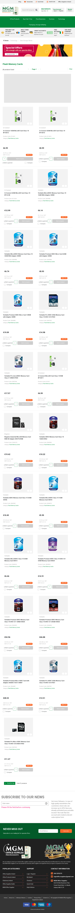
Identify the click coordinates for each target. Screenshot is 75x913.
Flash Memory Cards (13, 138)
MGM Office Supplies (8, 887)
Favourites (28, 1)
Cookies (30, 897)
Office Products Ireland (9, 877)
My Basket (30, 877)
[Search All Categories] (30, 10)
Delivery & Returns (20, 897)
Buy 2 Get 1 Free (27, 19)
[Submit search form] (36, 10)
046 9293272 (45, 9)
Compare (29, 163)
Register (61, 10)
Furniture (51, 19)
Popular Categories (11, 869)
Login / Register (31, 874)
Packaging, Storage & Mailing (37, 24)
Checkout (29, 880)
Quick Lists (51, 1)
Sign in (55, 10)
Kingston (7, 434)
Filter (70, 69)
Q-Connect (6, 128)
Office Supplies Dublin (9, 884)
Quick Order (30, 884)
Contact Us (46, 897)
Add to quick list (7, 163)
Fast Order (40, 1)
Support (30, 869)
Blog (20, 1)
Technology (61, 19)
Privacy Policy (37, 897)
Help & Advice (30, 887)
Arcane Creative (40, 909)
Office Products (14, 19)
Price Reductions (40, 19)
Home (6, 40)
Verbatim (40, 190)
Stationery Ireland (8, 880)
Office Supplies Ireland (64, 1)
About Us (11, 897)
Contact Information (60, 869)
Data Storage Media (26, 40)
